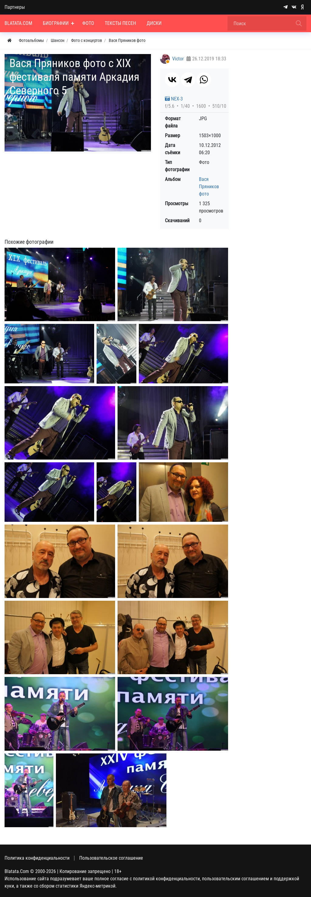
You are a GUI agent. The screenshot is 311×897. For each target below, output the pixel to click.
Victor (178, 59)
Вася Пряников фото (209, 186)
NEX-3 (174, 99)
